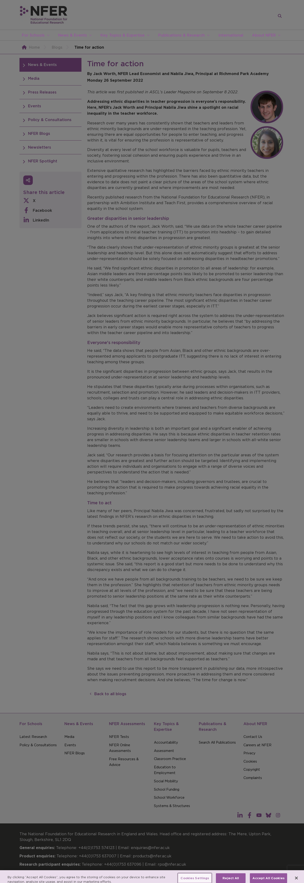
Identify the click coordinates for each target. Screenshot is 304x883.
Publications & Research (181, 35)
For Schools (33, 35)
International (230, 35)
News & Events (72, 35)
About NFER (264, 35)
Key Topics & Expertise (122, 35)
